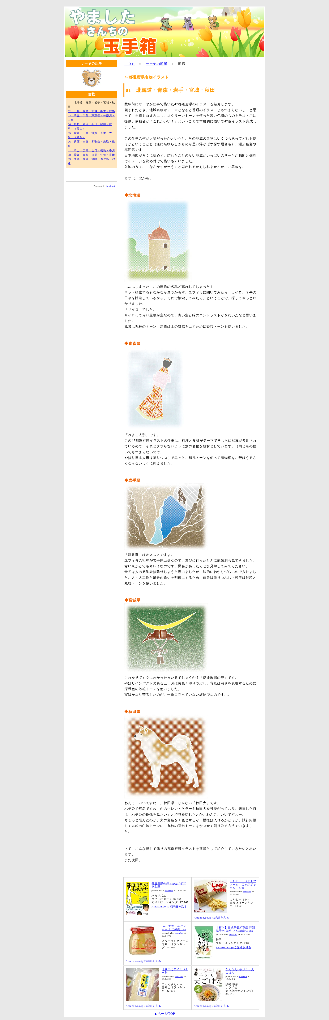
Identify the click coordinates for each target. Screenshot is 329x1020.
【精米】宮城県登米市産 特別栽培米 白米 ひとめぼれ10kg (235, 929)
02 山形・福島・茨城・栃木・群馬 (91, 111)
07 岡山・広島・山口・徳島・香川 (91, 150)
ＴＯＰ (129, 64)
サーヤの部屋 (156, 64)
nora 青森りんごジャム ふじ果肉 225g (175, 927)
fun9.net (110, 186)
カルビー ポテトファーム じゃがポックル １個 (243, 884)
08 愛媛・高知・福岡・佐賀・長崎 (91, 154)
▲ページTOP (164, 1013)
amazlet (169, 890)
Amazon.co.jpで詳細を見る (169, 906)
